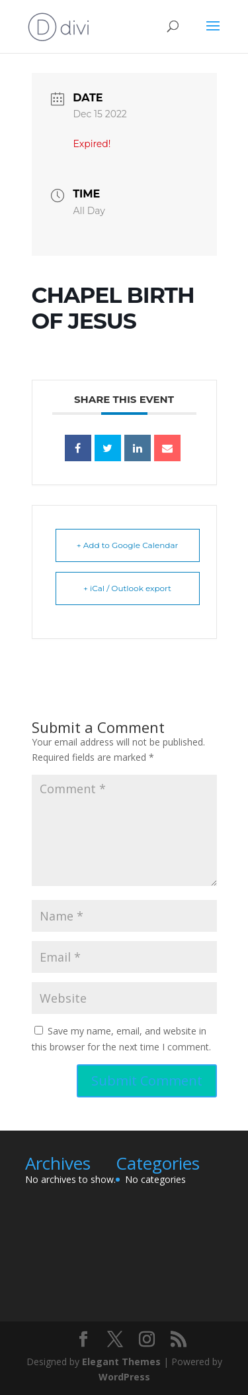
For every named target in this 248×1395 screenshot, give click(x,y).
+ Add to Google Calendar (128, 545)
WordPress (124, 1376)
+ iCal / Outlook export (127, 588)
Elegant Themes (121, 1361)
